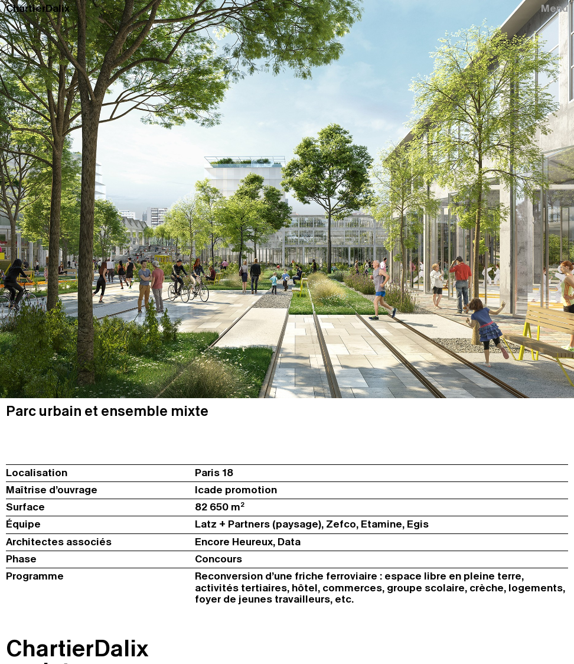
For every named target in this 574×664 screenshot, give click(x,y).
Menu (554, 9)
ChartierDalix (38, 9)
